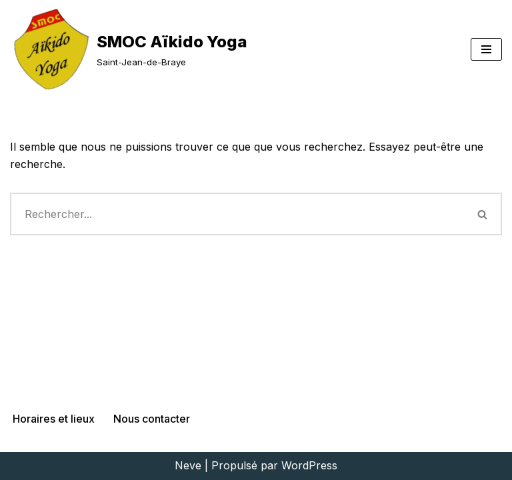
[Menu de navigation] (486, 49)
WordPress (309, 465)
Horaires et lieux (54, 418)
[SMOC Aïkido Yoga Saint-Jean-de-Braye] (128, 49)
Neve (188, 465)
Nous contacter (151, 418)
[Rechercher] (237, 214)
